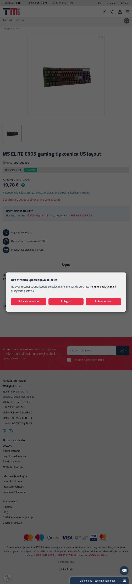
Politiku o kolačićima (102, 286)
